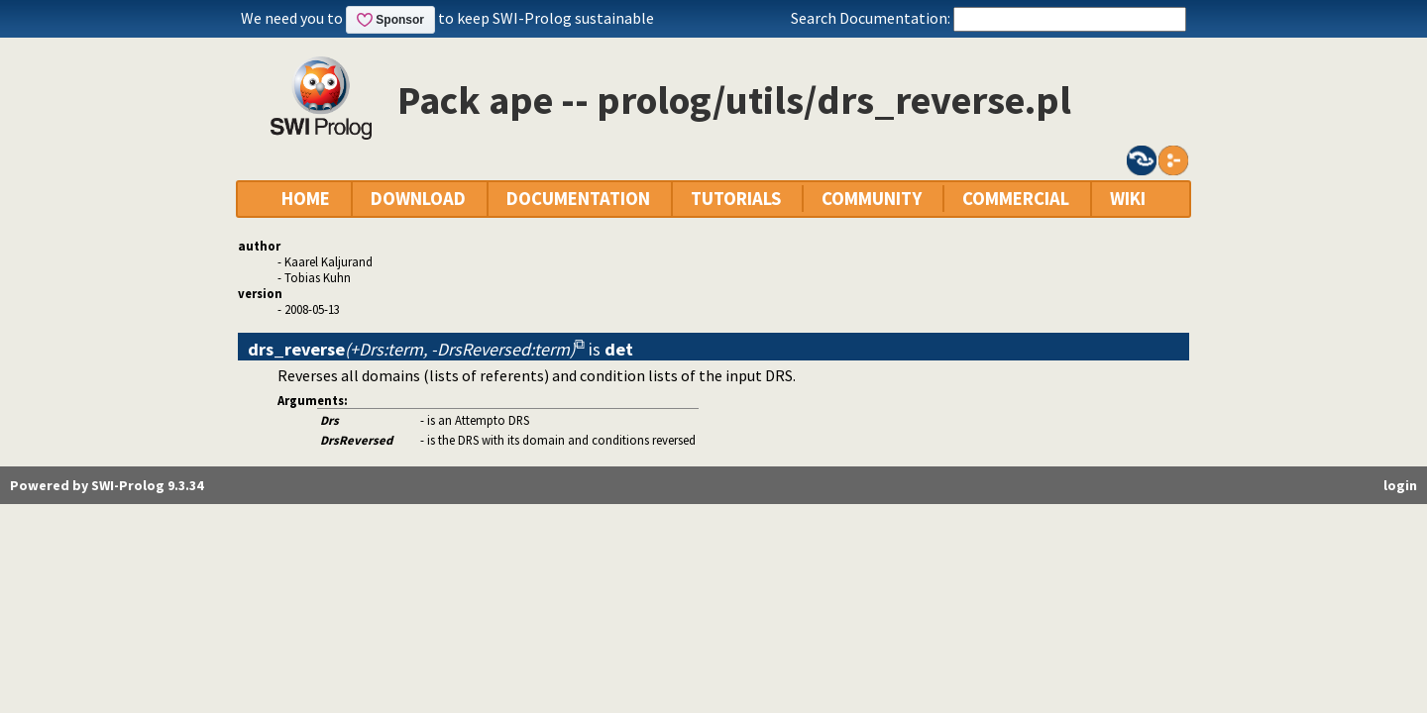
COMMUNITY (872, 198)
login (1400, 485)
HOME (305, 198)
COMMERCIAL (1015, 198)
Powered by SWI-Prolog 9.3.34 (106, 485)
